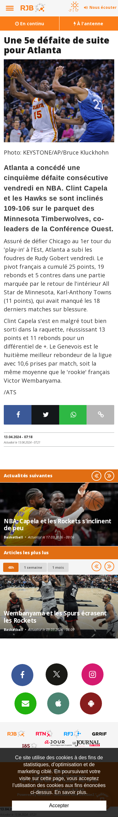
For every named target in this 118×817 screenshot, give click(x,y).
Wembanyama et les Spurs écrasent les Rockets (55, 616)
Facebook (22, 674)
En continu (29, 23)
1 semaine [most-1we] (33, 567)
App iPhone (58, 703)
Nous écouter (103, 7)
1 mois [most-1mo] (58, 567)
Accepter (59, 805)
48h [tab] (11, 567)
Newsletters (25, 703)
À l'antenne (88, 23)
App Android (91, 703)
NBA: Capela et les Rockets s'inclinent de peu (57, 524)
